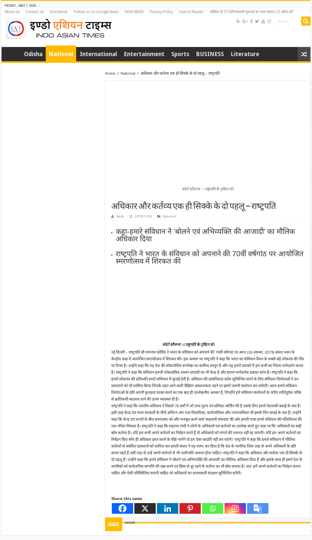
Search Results (191, 12)
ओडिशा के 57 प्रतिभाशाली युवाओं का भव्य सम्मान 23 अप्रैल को (251, 12)
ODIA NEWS (134, 12)
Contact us (35, 12)
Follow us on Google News (96, 12)
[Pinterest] (190, 508)
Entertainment (144, 54)
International (98, 54)
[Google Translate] (257, 508)
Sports (180, 54)
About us (12, 12)
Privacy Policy (161, 12)
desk (120, 216)
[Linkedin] (167, 508)
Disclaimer (59, 12)
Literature (245, 54)
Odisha (33, 54)
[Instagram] (235, 508)
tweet (130, 522)
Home (12, 53)
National (61, 54)
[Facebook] (122, 508)
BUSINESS (210, 54)
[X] (145, 508)
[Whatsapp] (212, 508)
